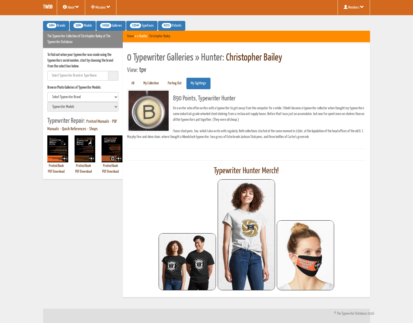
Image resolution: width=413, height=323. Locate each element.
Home (130, 36)
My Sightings (198, 83)
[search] (82, 97)
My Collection (151, 83)
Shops (93, 129)
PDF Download (56, 172)
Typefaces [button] (142, 25)
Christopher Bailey (159, 36)
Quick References (74, 129)
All (132, 83)
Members (354, 7)
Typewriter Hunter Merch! (246, 171)
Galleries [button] (111, 25)
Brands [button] (56, 25)
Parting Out (175, 83)
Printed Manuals (97, 122)
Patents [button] (172, 25)
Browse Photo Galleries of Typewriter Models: (74, 87)
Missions (100, 7)
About (71, 7)
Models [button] (82, 25)
